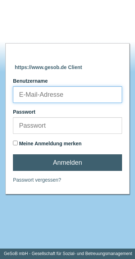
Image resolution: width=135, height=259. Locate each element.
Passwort (24, 112)
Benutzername (30, 81)
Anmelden (67, 162)
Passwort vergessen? (37, 180)
